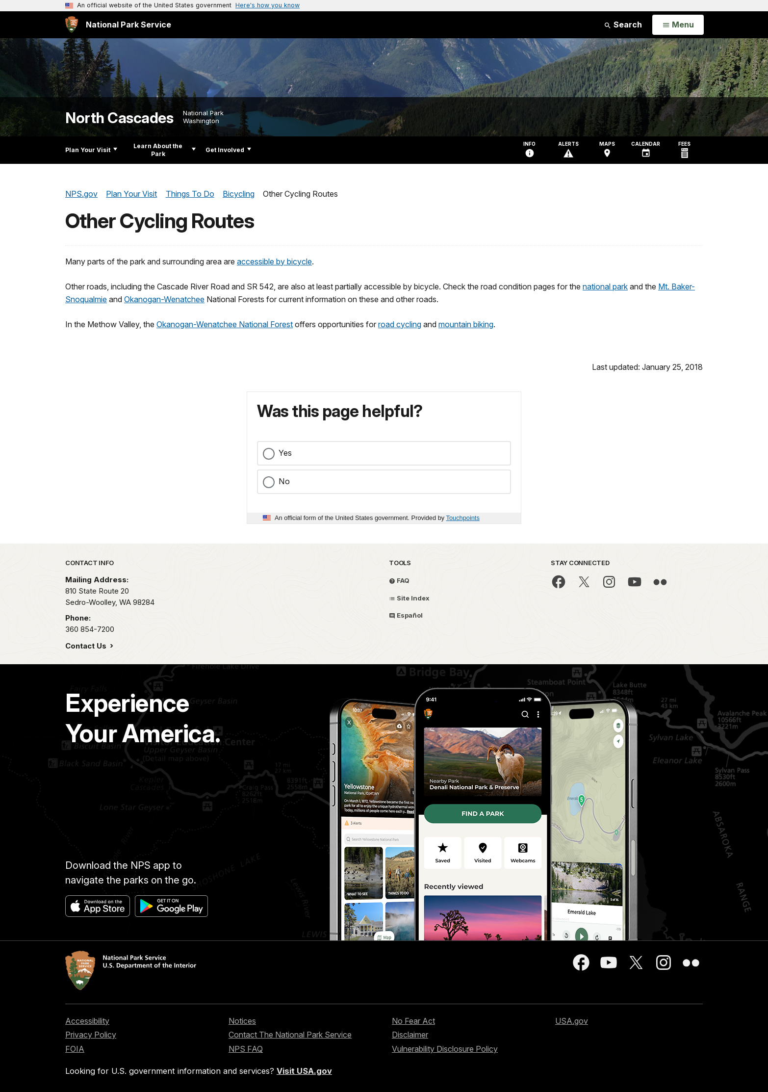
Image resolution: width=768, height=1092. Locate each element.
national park (605, 286)
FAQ (399, 580)
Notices (242, 1021)
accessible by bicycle (274, 261)
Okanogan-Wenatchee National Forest (224, 324)
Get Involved (228, 150)
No (284, 481)
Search (623, 24)
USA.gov (571, 1021)
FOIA (74, 1049)
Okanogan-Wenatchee (164, 299)
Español (406, 615)
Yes (285, 453)
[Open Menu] (678, 25)
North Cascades (119, 118)
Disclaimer (410, 1035)
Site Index (409, 598)
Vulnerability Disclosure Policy (445, 1049)
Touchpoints (463, 517)
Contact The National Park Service (290, 1035)
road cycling (399, 324)
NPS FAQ (246, 1049)
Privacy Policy (90, 1035)
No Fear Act (413, 1021)
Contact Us (86, 645)
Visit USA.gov (304, 1071)
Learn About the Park (164, 149)
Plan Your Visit (91, 150)
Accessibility (87, 1021)
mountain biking (465, 324)
